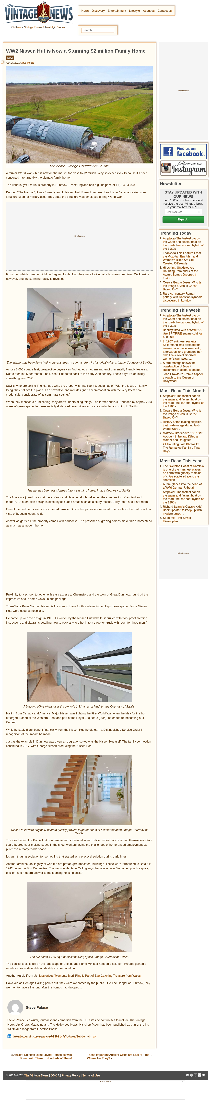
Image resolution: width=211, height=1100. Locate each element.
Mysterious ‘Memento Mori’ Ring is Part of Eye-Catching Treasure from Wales (90, 975)
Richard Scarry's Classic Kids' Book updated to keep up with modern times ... (182, 510)
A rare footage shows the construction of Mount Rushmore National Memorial (182, 366)
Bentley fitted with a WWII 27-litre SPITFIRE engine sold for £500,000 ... (182, 333)
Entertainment (117, 10)
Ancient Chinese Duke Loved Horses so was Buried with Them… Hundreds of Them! (42, 1056)
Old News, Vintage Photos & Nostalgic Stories (38, 27)
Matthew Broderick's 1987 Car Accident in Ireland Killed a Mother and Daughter (182, 436)
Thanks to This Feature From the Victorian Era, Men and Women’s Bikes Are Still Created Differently (182, 258)
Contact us (164, 10)
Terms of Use (91, 1075)
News (85, 10)
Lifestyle (134, 10)
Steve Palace (27, 62)
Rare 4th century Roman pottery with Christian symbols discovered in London (182, 297)
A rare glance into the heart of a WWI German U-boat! (182, 485)
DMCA (55, 1075)
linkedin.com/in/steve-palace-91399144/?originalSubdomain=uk (51, 1036)
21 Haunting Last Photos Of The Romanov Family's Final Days (181, 448)
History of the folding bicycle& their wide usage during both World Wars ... (182, 425)
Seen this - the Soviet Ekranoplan (177, 519)
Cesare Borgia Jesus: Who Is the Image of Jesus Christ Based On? (182, 286)
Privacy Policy (71, 1075)
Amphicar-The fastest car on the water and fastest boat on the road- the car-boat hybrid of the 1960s (183, 243)
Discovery (98, 10)
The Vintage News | (37, 1075)
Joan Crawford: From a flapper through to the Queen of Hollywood (183, 377)
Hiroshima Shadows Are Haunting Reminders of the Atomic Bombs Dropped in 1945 (180, 273)
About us (148, 10)
